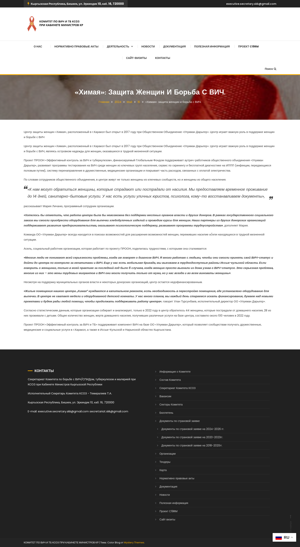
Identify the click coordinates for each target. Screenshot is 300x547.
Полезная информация (212, 46)
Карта (157, 470)
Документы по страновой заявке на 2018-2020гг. (186, 445)
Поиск (270, 69)
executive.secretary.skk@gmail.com (251, 4)
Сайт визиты (161, 519)
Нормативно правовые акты (76, 46)
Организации (162, 454)
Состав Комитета (164, 380)
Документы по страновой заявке (174, 421)
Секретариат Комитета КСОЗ (172, 388)
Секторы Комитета (165, 404)
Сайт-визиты (136, 58)
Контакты (162, 58)
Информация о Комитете (169, 372)
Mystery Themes (134, 542)
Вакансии (159, 396)
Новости (148, 46)
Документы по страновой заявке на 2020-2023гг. (186, 437)
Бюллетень (160, 413)
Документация (174, 46)
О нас (38, 46)
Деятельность (118, 46)
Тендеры (159, 462)
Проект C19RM (248, 46)
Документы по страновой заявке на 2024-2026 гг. (187, 429)
